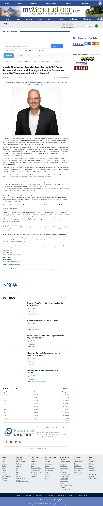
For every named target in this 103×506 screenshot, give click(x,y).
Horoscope (48, 464)
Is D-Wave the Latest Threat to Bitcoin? (43, 320)
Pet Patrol (34, 474)
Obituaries (87, 19)
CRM (37, 381)
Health (33, 464)
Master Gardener (65, 489)
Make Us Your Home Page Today (85, 38)
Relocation (63, 487)
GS (32, 314)
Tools (38, 56)
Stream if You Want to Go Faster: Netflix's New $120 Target (45, 304)
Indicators (42, 50)
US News (29, 19)
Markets (9, 56)
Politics (4, 472)
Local (7, 19)
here (62, 205)
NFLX (36, 314)
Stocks (19, 56)
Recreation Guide (36, 472)
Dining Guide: (64, 457)
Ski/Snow (19, 464)
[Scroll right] (100, 3)
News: (4, 457)
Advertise (61, 495)
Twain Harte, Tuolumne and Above (64, 468)
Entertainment (51, 4)
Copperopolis (64, 476)
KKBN (46, 478)
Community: (35, 457)
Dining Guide (68, 4)
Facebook (12, 241)
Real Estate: (64, 479)
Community (33, 4)
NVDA (5, 415)
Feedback (39, 495)
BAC (5, 403)
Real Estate (85, 4)
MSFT (5, 412)
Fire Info (33, 476)
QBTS (37, 329)
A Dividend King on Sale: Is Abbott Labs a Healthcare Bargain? (43, 354)
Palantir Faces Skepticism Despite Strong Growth (43, 371)
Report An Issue (82, 495)
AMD (5, 400)
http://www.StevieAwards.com (11, 221)
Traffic (61, 19)
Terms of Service (45, 500)
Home (18, 495)
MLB (17, 470)
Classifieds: (78, 457)
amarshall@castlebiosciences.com (12, 261)
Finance (62, 483)
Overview (19, 61)
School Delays (6, 476)
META (5, 409)
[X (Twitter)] (6, 442)
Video (90, 466)
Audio (90, 459)
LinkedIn (7, 241)
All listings (62, 459)
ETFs (28, 56)
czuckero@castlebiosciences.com (12, 254)
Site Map (50, 495)
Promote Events (78, 468)
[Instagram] (21, 442)
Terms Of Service (48, 436)
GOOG (33, 329)
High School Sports (22, 481)
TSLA (5, 421)
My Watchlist (27, 50)
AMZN (5, 395)
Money (50, 19)
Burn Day (19, 459)
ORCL (5, 418)
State (18, 19)
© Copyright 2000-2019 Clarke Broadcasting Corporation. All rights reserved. (51, 504)
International (46, 61)
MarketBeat (32, 311)
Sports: (18, 466)
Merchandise (78, 462)
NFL (17, 468)
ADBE (33, 381)
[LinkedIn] (16, 442)
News (7, 4)
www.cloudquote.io (43, 430)
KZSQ (47, 476)
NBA (17, 472)
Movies (47, 459)
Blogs (32, 466)
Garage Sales (78, 472)
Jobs (75, 459)
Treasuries (57, 61)
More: (91, 457)
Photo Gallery (92, 474)
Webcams (73, 19)
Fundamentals (64, 481)
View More (64, 298)
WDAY (44, 381)
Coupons (91, 476)
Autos (75, 464)
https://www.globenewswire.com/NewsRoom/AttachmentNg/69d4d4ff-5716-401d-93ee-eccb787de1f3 (30, 270)
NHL (17, 474)
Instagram (22, 241)
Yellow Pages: (93, 478)
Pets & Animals (78, 474)
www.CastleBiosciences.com (46, 240)
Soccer (18, 476)
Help (70, 495)
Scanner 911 (92, 462)
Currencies (35, 61)
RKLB (33, 346)
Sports (19, 4)
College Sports (20, 479)
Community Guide (36, 468)
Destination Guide (36, 470)
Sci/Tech (4, 478)
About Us (28, 495)
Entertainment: (50, 457)
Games (47, 466)
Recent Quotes (9, 50)
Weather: (19, 457)
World (40, 19)
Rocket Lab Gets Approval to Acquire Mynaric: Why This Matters (45, 337)
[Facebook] (11, 442)
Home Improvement (66, 485)
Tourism (4, 481)
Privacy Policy (58, 500)
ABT (32, 364)
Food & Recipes (50, 468)
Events (33, 459)
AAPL (5, 397)
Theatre (47, 462)
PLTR (40, 381)
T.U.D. (90, 472)
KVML (46, 474)
